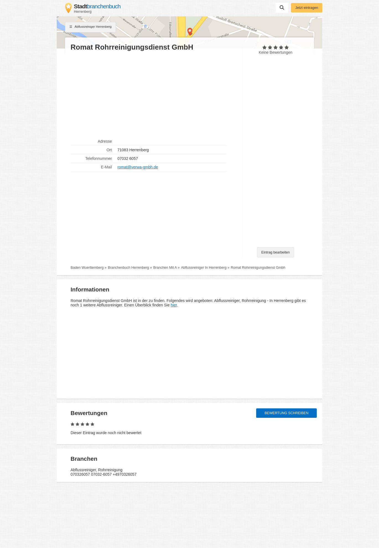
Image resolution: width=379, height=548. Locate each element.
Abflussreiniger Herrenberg (90, 27)
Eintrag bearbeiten (275, 252)
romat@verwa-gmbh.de (138, 167)
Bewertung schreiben (286, 413)
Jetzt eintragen (306, 8)
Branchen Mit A (165, 268)
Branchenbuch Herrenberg (128, 268)
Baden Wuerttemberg (87, 268)
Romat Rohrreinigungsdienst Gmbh (258, 268)
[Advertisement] (154, 94)
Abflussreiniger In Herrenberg (204, 268)
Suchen (282, 7)
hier (174, 305)
